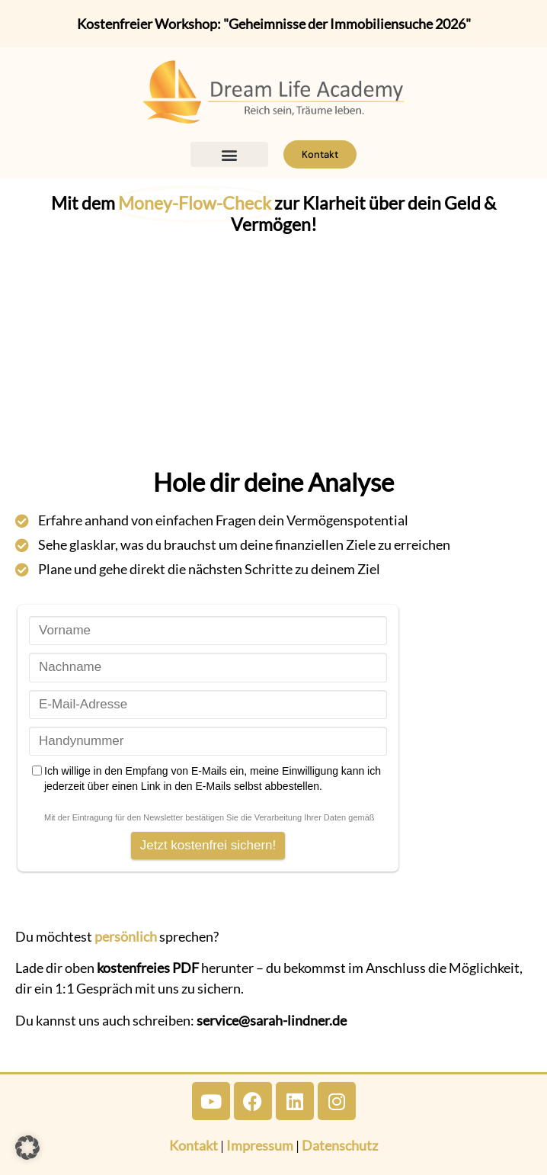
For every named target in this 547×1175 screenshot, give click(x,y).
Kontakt (193, 1145)
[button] (229, 154)
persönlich (125, 936)
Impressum (259, 1145)
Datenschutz (340, 1145)
